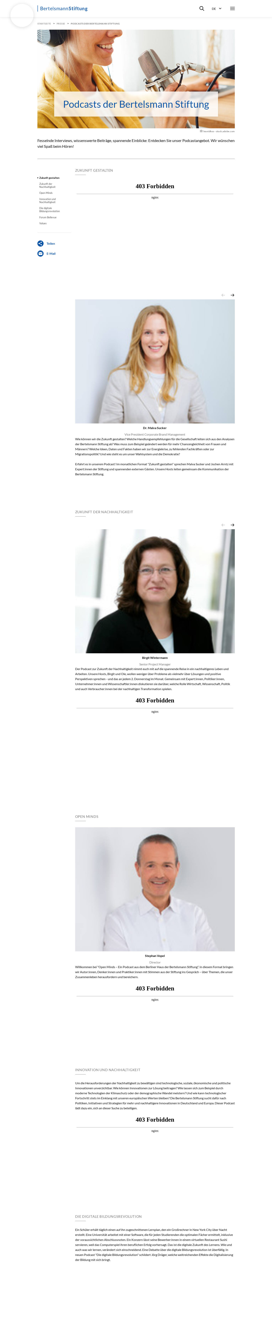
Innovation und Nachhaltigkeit (47, 200)
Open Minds (46, 192)
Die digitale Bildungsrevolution (49, 210)
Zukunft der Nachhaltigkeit (47, 185)
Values (43, 223)
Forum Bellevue (47, 217)
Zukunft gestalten (49, 177)
